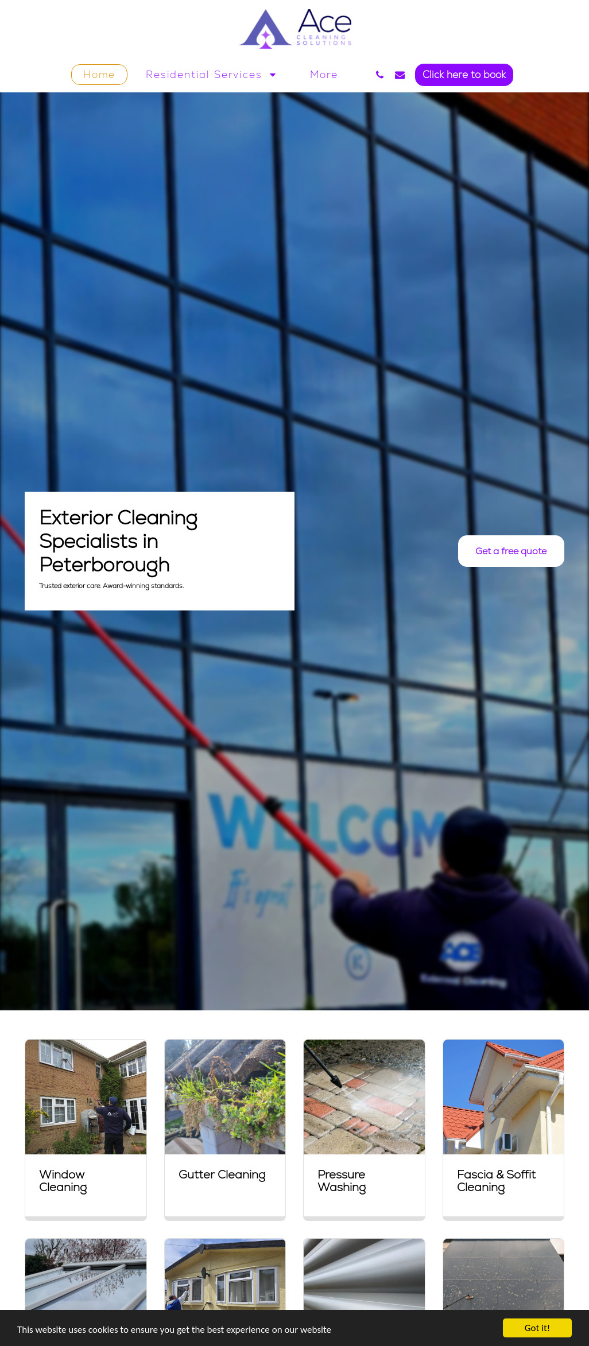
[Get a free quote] (511, 551)
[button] (213, 74)
